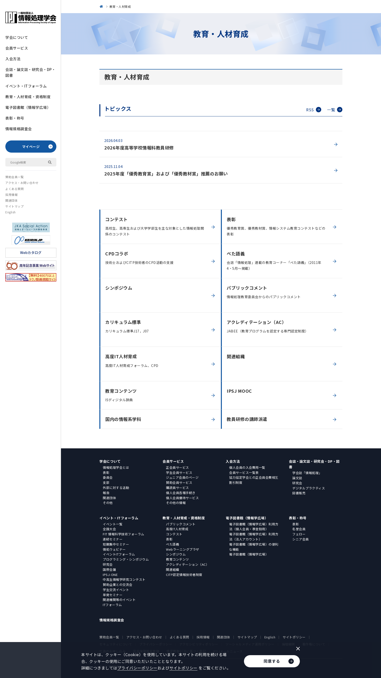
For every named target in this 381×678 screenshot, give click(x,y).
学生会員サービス (179, 472)
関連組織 (172, 569)
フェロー (298, 534)
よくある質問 (14, 189)
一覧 (334, 110)
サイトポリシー (294, 637)
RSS (313, 110)
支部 (106, 482)
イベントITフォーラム (119, 554)
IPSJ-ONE (110, 574)
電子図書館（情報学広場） (28, 107)
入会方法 (12, 58)
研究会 (297, 483)
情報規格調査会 (18, 128)
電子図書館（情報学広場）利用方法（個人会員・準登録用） (253, 526)
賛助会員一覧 (14, 177)
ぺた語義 (172, 544)
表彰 (106, 472)
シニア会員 (300, 539)
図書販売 (298, 493)
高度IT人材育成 (177, 529)
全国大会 (109, 529)
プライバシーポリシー (137, 668)
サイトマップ (14, 206)
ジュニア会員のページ (182, 477)
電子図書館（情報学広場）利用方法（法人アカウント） (253, 536)
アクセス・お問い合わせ (22, 183)
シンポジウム (176, 554)
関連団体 (11, 200)
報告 (106, 492)
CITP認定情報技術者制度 (184, 574)
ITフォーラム (112, 604)
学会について (16, 37)
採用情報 (11, 194)
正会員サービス (177, 467)
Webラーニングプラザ (182, 549)
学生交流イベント (116, 589)
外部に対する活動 (116, 487)
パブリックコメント (181, 524)
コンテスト (174, 534)
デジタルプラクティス (308, 488)
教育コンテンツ (177, 559)
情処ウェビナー (114, 549)
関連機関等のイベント (119, 599)
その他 (108, 502)
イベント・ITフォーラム (26, 85)
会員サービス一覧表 (244, 472)
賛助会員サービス (179, 482)
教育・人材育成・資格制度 (28, 96)
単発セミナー (112, 594)
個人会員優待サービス (182, 497)
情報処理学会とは (116, 467)
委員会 (108, 477)
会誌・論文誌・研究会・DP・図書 (30, 72)
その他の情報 (176, 502)
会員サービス (16, 48)
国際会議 (109, 569)
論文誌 (297, 478)
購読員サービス (177, 487)
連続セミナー (112, 539)
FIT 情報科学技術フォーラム (123, 534)
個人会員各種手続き (181, 492)
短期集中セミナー (116, 544)
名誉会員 (298, 529)
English (10, 212)
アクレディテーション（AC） (187, 564)
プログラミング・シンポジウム (126, 559)
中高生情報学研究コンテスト (124, 579)
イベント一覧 (112, 524)
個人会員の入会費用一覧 (247, 467)
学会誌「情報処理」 (307, 472)
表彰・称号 (14, 118)
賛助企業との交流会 (117, 584)
